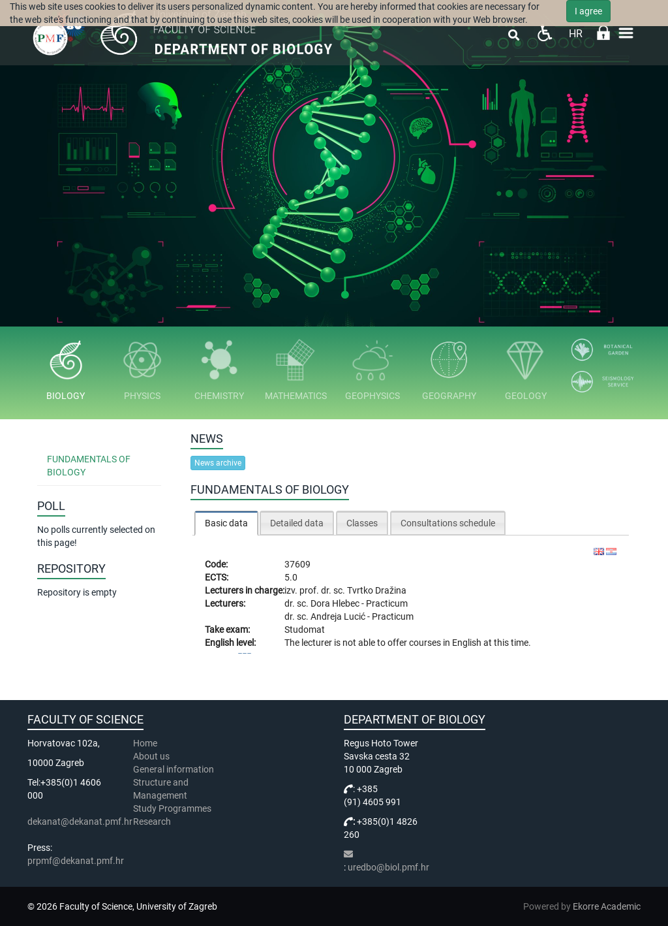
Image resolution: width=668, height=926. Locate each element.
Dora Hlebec (336, 603)
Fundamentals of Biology (88, 465)
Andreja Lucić (339, 616)
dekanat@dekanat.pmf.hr (79, 821)
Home (145, 743)
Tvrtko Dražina (376, 590)
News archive (217, 463)
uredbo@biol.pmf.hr (388, 867)
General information (173, 769)
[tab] (226, 523)
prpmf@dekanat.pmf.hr (75, 860)
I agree (588, 11)
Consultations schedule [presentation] (448, 523)
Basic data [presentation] (226, 523)
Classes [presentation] (362, 523)
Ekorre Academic (607, 906)
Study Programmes (172, 808)
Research (153, 821)
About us (152, 756)
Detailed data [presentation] (297, 523)
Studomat (304, 629)
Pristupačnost (544, 33)
